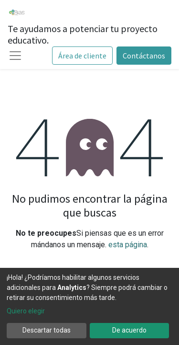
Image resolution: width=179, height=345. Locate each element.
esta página (127, 244)
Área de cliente (82, 55)
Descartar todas (46, 330)
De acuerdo (129, 330)
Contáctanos (144, 55)
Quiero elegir (26, 311)
